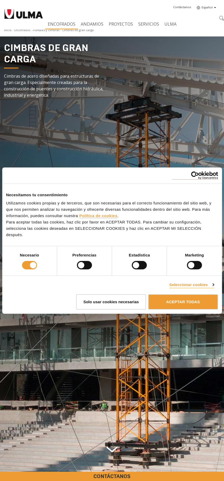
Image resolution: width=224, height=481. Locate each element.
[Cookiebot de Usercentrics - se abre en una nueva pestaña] (195, 175)
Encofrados (61, 24)
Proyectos (121, 24)
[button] (182, 7)
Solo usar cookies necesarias (111, 302)
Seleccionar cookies (188, 284)
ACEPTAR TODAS (183, 302)
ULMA (170, 24)
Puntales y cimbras (46, 30)
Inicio (8, 30)
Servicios (148, 24)
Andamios (92, 24)
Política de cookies (98, 215)
